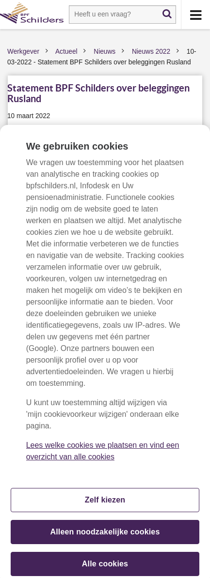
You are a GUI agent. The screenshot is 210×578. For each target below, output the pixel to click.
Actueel (66, 51)
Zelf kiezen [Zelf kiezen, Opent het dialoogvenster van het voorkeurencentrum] (105, 503)
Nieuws (104, 51)
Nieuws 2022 (151, 51)
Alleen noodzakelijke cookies (105, 535)
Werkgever (23, 51)
